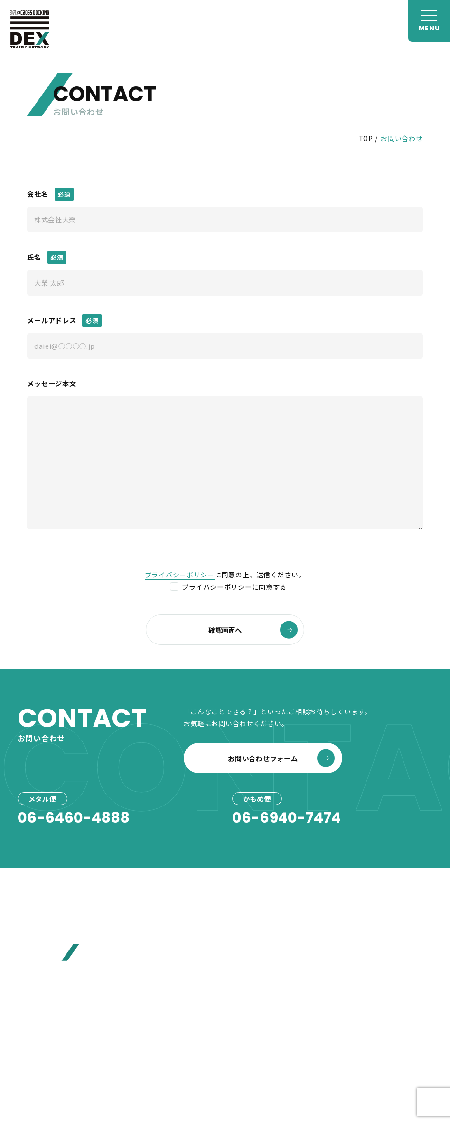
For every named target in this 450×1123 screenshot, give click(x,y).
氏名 (34, 257)
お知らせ (373, 921)
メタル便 (239, 941)
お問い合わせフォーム (281, 758)
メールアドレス (51, 320)
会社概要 (306, 941)
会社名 (37, 194)
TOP (366, 138)
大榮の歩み (310, 985)
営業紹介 (306, 1001)
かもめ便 (239, 957)
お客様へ (373, 941)
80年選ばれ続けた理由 (320, 963)
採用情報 (373, 998)
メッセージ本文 (51, 383)
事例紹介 (239, 980)
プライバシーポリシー (180, 574)
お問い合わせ (382, 979)
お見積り (373, 960)
